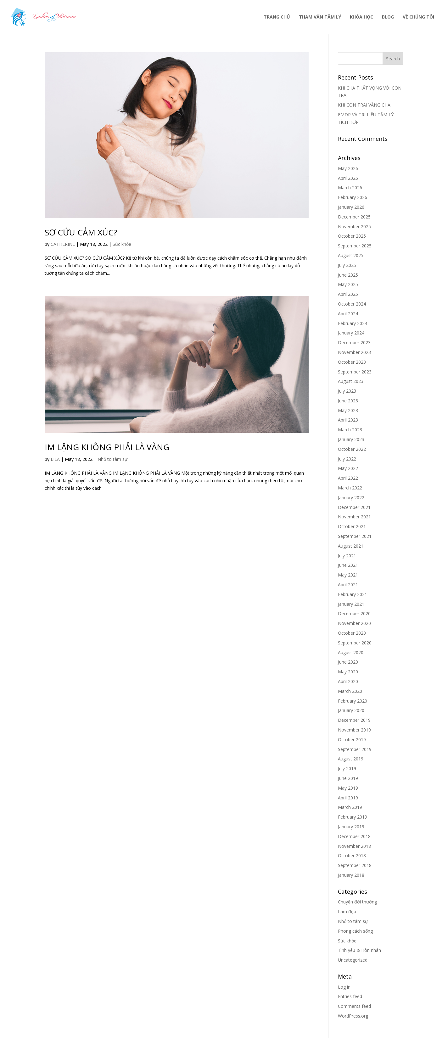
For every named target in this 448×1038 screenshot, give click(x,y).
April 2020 (348, 681)
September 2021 (355, 536)
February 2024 (352, 323)
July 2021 (347, 556)
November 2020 (354, 623)
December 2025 (354, 217)
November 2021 (354, 517)
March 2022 (350, 488)
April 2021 (348, 585)
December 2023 (354, 342)
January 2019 (351, 827)
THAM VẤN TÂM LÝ (320, 17)
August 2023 (350, 381)
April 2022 (348, 478)
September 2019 (355, 749)
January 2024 (351, 333)
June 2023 (348, 401)
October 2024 (352, 304)
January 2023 (351, 439)
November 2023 (354, 352)
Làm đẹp (347, 911)
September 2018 (355, 865)
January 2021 (351, 604)
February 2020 (352, 701)
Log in (344, 987)
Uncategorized (352, 960)
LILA (55, 459)
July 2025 (347, 265)
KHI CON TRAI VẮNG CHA (364, 105)
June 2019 (348, 778)
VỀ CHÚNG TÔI (418, 17)
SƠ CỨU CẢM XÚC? (81, 232)
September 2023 (355, 372)
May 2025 (348, 284)
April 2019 (348, 798)
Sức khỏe (122, 244)
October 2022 (352, 449)
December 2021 (354, 507)
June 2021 (348, 565)
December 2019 (354, 720)
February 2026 (352, 197)
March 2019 (350, 807)
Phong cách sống (355, 931)
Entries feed (350, 996)
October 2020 (352, 633)
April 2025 (348, 294)
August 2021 (350, 546)
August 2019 (350, 759)
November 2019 (354, 730)
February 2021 (352, 594)
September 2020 (355, 643)
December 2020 (354, 613)
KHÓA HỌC (361, 17)
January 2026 (351, 207)
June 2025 (348, 275)
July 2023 (347, 391)
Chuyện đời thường (357, 902)
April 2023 (348, 420)
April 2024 (348, 314)
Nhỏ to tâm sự (112, 459)
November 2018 (354, 846)
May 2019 (348, 788)
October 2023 (352, 362)
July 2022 (347, 459)
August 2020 (350, 652)
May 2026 (348, 168)
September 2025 (355, 246)
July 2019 (347, 768)
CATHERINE (63, 244)
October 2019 (352, 740)
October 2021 (352, 526)
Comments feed (354, 1006)
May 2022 (348, 468)
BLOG (388, 17)
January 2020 (351, 710)
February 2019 (352, 817)
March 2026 (350, 187)
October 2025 (352, 236)
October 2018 (352, 856)
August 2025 (350, 255)
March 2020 (350, 691)
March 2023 (350, 430)
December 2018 (354, 836)
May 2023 (348, 410)
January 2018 (351, 875)
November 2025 (354, 226)
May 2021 (348, 575)
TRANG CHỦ (277, 17)
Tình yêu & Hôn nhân (359, 950)
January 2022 (351, 497)
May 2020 (348, 672)
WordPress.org (353, 1016)
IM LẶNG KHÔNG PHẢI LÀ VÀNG (107, 447)
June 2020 (348, 662)
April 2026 (348, 178)
